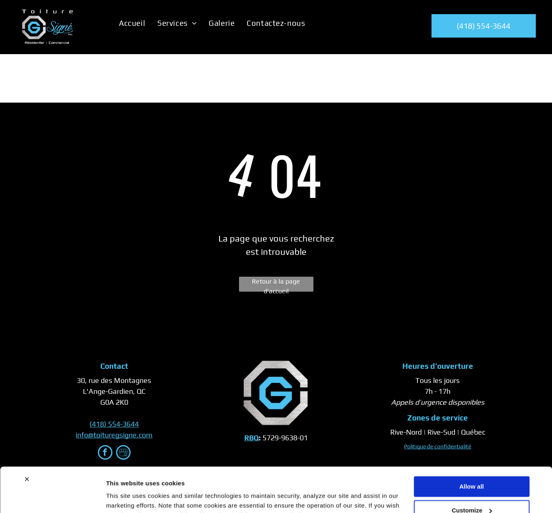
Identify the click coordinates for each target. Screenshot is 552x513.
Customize (472, 469)
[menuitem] (132, 23)
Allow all (471, 446)
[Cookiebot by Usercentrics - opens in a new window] (52, 497)
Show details (125, 497)
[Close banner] (27, 439)
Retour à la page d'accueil (276, 285)
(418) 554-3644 (114, 424)
